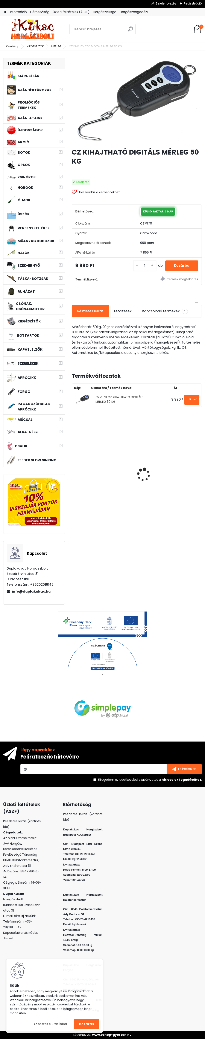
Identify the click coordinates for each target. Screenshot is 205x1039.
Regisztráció (193, 3)
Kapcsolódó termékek (165, 311)
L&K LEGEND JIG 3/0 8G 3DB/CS (167, 480)
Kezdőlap (12, 46)
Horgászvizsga (104, 12)
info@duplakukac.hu (31, 591)
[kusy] (145, 265)
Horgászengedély (134, 12)
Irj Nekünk (28, 916)
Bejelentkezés (166, 3)
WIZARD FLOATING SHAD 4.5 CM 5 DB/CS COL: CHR (102, 481)
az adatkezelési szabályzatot (136, 779)
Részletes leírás (90, 311)
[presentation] (74, 467)
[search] (130, 30)
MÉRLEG (56, 46)
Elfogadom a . (150, 779)
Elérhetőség (39, 12)
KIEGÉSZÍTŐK (35, 46)
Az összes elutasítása (50, 1024)
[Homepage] (4, 12)
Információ (18, 12)
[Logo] (32, 29)
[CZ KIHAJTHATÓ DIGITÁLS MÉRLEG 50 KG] (137, 101)
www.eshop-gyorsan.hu (112, 1035)
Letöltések (123, 311)
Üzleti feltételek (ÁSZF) (71, 12)
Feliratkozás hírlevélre (49, 756)
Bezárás (86, 1024)
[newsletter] (184, 769)
